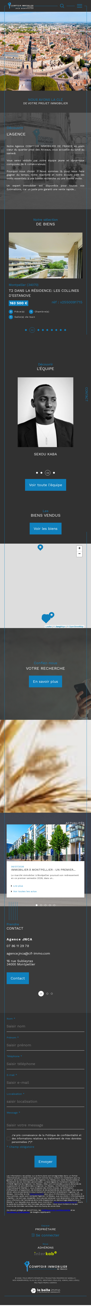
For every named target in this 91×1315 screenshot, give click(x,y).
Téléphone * (14, 1066)
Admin (64, 1290)
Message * (13, 1122)
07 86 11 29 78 (18, 956)
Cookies (53, 1293)
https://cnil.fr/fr (37, 1204)
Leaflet (49, 636)
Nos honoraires (20, 1290)
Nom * (11, 1028)
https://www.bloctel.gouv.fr (65, 1212)
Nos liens (73, 1290)
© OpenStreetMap (75, 636)
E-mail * (12, 1085)
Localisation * (15, 1103)
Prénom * (13, 1047)
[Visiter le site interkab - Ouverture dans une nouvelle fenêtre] (45, 1263)
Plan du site (35, 1290)
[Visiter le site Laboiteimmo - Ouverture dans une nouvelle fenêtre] (45, 1304)
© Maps (59, 636)
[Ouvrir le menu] (79, 6)
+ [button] (79, 558)
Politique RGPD (41, 1293)
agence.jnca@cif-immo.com (28, 963)
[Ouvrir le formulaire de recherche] (62, 6)
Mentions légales (51, 1290)
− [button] (79, 564)
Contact (86, 394)
